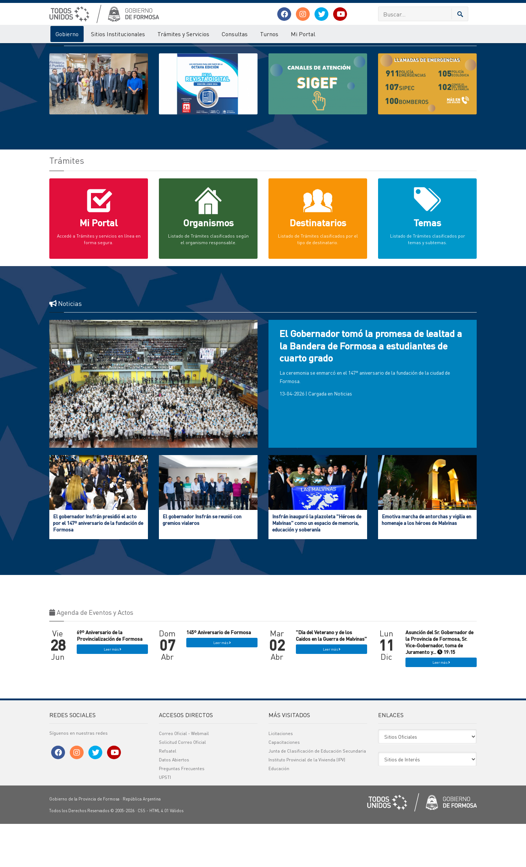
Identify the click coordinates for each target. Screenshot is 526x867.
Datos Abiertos (174, 803)
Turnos (269, 34)
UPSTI (165, 820)
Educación (278, 811)
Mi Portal (303, 34)
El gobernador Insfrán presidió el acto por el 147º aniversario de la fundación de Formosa (98, 566)
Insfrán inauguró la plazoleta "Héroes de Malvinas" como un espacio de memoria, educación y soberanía (316, 566)
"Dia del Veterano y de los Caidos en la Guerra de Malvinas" (331, 678)
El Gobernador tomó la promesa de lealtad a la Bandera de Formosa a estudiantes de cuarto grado (370, 388)
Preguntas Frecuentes (182, 811)
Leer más (112, 692)
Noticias (343, 436)
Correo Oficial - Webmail (184, 776)
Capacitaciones (284, 785)
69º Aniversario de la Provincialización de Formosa (109, 678)
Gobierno (67, 34)
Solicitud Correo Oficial (182, 785)
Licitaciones (280, 776)
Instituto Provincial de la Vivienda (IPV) (306, 803)
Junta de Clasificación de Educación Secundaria (317, 794)
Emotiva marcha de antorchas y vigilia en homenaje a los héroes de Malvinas (426, 562)
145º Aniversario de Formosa (218, 675)
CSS (141, 853)
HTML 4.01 (159, 853)
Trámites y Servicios (183, 34)
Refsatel (167, 794)
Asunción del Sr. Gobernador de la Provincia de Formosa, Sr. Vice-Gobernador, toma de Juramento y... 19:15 (439, 685)
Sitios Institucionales (118, 34)
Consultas (235, 34)
